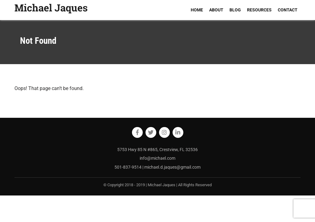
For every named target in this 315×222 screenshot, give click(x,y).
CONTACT (287, 9)
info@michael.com (157, 158)
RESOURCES (259, 9)
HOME (197, 9)
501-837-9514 (128, 167)
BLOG (235, 9)
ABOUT (216, 9)
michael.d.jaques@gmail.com (172, 167)
